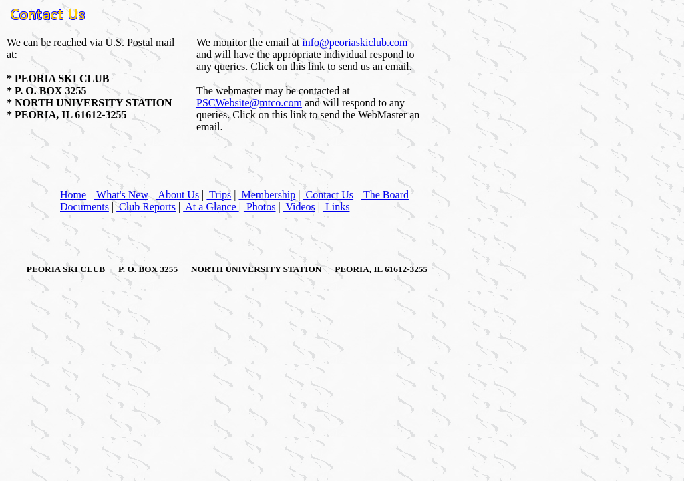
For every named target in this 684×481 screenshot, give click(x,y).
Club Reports (146, 206)
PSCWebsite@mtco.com (249, 102)
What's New (121, 194)
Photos (260, 206)
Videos (299, 206)
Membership (266, 194)
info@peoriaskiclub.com (354, 42)
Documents (84, 206)
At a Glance (211, 206)
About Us (177, 194)
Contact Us (328, 194)
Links (336, 206)
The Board (385, 194)
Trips (218, 194)
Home (73, 194)
